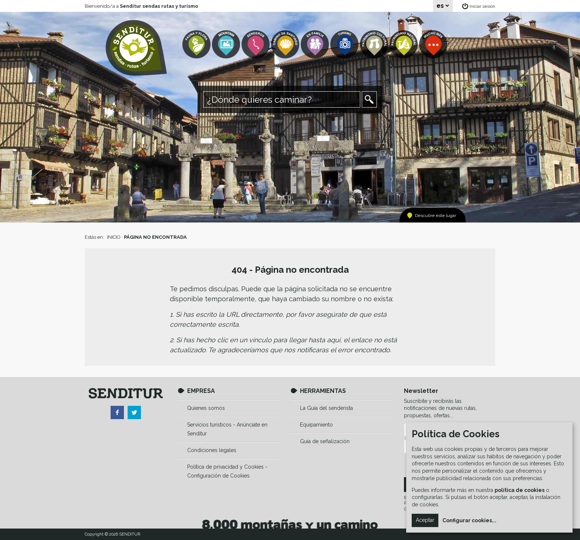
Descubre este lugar (435, 215)
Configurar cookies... (469, 520)
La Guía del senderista (326, 408)
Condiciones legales (211, 450)
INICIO (114, 237)
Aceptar (425, 520)
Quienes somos (206, 408)
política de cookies (519, 490)
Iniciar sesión (482, 6)
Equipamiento (316, 425)
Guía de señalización (325, 441)
